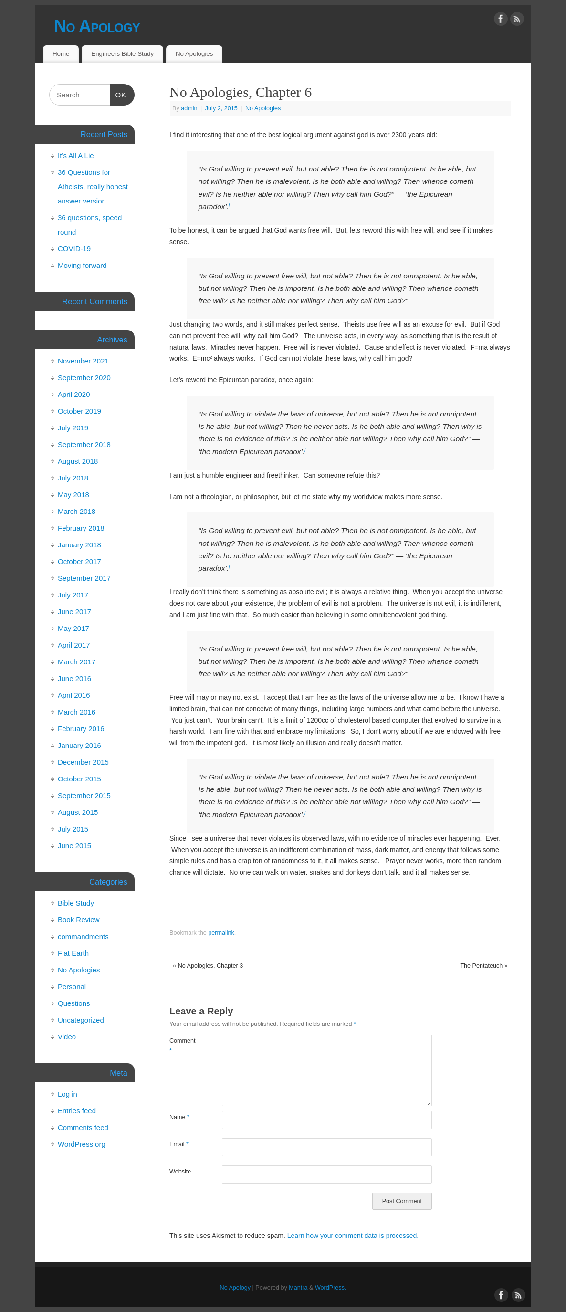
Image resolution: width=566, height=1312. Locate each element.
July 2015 (73, 829)
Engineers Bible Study (122, 53)
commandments (83, 936)
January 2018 (79, 545)
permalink (221, 932)
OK (118, 93)
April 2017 (74, 645)
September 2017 (84, 578)
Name (179, 1117)
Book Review (79, 920)
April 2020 (74, 394)
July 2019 (73, 428)
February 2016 (81, 729)
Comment (182, 1045)
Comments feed (83, 1127)
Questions (74, 1003)
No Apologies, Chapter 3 (208, 965)
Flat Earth (73, 953)
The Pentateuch (483, 965)
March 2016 (76, 712)
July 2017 (73, 595)
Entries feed (77, 1111)
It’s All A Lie (76, 155)
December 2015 (83, 762)
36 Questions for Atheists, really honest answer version (93, 186)
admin (189, 108)
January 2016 (79, 745)
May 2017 (73, 628)
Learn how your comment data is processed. (353, 1235)
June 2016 (74, 678)
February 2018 (81, 528)
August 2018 (78, 461)
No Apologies (194, 53)
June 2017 (74, 612)
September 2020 (84, 377)
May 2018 (73, 495)
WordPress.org (81, 1144)
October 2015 (79, 779)
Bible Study (76, 903)
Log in (67, 1094)
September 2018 (84, 444)
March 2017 (76, 662)
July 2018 (73, 478)
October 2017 (79, 561)
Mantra (298, 1287)
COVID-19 (74, 249)
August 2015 (78, 812)
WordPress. (330, 1287)
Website (180, 1171)
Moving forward (82, 265)
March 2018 (76, 511)
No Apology (97, 26)
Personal (72, 986)
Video (67, 1037)
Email (179, 1144)
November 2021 (83, 361)
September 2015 (84, 795)
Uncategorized (81, 1020)
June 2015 (74, 846)
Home (60, 53)
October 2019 (79, 411)
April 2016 (74, 695)
